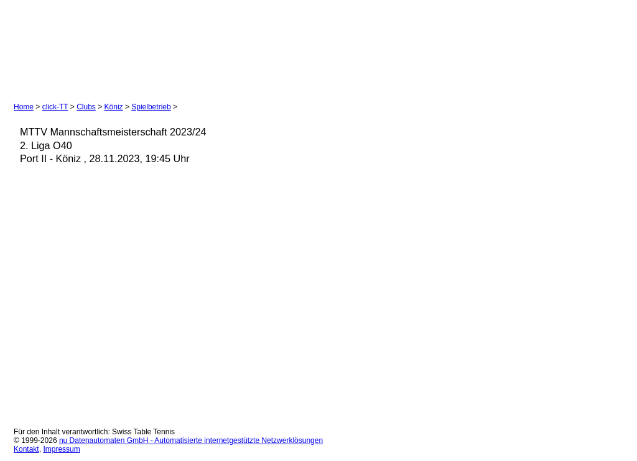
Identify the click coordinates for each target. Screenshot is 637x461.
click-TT (55, 107)
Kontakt (26, 449)
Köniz (114, 107)
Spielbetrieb (150, 107)
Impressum (61, 449)
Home (24, 107)
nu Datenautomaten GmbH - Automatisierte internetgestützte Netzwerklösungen (191, 440)
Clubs (86, 107)
